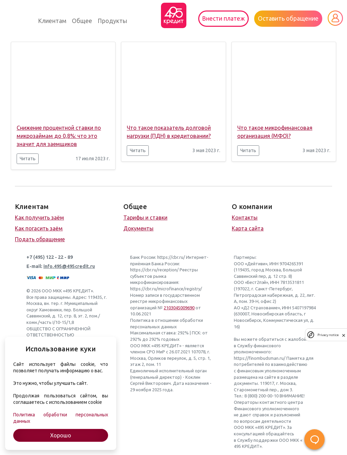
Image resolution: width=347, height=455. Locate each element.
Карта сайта (248, 228)
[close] (343, 335)
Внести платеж (223, 18)
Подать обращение (40, 239)
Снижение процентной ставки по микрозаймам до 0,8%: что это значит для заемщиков (59, 136)
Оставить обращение (288, 18)
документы (246, 383)
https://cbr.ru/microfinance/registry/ (166, 288)
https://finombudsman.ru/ (259, 358)
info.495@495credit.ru (69, 266)
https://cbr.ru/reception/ (154, 269)
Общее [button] (82, 21)
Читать (28, 158)
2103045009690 (179, 307)
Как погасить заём (39, 228)
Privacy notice (328, 335)
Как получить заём (39, 217)
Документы (138, 228)
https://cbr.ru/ (171, 257)
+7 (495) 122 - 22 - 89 (49, 257)
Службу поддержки (257, 440)
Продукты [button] (112, 21)
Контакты (245, 217)
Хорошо (60, 435)
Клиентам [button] (52, 21)
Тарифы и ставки (145, 217)
